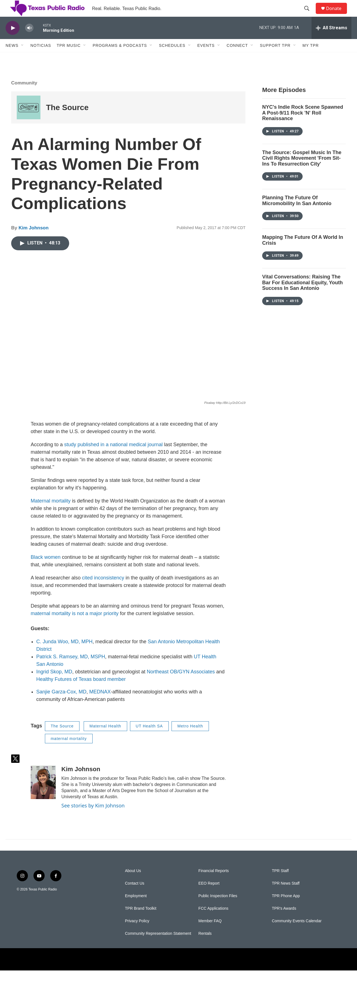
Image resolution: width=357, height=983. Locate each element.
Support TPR (275, 58)
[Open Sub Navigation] (22, 58)
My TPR (311, 58)
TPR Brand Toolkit (140, 921)
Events (206, 58)
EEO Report (208, 896)
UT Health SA (149, 738)
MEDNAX (100, 704)
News (12, 58)
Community (24, 95)
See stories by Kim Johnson (93, 818)
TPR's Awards (284, 921)
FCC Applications (213, 921)
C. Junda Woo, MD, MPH (64, 654)
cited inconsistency (103, 590)
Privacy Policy (137, 933)
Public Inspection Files (217, 908)
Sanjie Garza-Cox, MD (61, 704)
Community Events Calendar (297, 933)
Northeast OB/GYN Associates (181, 684)
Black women (46, 569)
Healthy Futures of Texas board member (81, 692)
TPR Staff (280, 883)
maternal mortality (69, 751)
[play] (12, 40)
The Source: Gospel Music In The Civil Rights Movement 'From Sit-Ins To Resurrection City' (301, 170)
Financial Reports (213, 883)
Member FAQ (209, 933)
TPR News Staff (286, 896)
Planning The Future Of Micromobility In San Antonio (296, 213)
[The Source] (28, 120)
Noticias (40, 58)
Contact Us (134, 896)
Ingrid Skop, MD (54, 684)
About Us (133, 883)
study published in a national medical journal (113, 457)
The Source (67, 120)
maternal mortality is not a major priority (75, 626)
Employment (136, 908)
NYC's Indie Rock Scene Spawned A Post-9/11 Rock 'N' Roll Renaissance (302, 125)
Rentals (204, 946)
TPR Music (69, 58)
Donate (337, 15)
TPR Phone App (286, 908)
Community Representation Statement (158, 946)
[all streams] (331, 40)
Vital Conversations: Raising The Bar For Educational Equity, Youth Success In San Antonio (302, 295)
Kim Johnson (33, 240)
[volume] (29, 40)
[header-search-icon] (309, 14)
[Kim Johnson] (43, 795)
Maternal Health (105, 738)
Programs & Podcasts (120, 58)
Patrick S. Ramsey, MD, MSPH (70, 669)
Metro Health (190, 738)
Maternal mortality (51, 513)
